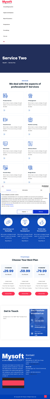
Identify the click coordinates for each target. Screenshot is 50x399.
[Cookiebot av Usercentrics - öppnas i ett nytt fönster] (43, 186)
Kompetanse (6, 24)
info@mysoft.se (33, 374)
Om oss (5, 36)
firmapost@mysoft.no (34, 364)
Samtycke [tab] (8, 190)
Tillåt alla (41, 211)
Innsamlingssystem (8, 6)
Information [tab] (25, 190)
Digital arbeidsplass (8, 12)
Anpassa (25, 211)
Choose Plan (8, 293)
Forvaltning (6, 30)
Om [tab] (41, 190)
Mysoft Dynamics (7, 18)
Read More (8, 241)
